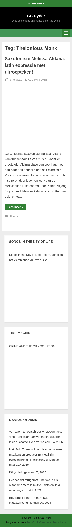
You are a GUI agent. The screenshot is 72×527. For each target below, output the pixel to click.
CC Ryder (36, 16)
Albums (13, 216)
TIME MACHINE (21, 333)
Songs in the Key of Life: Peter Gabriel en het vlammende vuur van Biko (36, 257)
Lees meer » (16, 207)
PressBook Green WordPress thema (46, 522)
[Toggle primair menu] (66, 33)
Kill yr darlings (18, 472)
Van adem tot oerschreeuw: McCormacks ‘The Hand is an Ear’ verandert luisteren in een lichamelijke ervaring (35, 436)
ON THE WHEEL (36, 3)
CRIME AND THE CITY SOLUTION (32, 346)
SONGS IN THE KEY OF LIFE (31, 242)
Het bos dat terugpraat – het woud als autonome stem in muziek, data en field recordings (34, 485)
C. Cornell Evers (37, 79)
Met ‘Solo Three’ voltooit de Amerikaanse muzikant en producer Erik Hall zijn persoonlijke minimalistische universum (35, 454)
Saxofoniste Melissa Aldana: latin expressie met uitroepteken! (35, 65)
